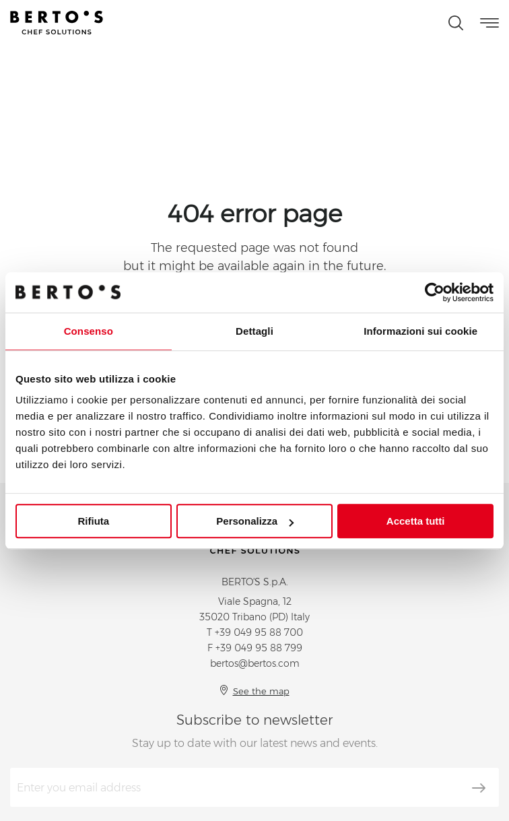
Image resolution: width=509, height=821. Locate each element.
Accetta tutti (415, 521)
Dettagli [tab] (254, 331)
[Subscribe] (479, 788)
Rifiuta (93, 521)
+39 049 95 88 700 (259, 632)
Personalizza (255, 521)
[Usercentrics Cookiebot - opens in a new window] (435, 292)
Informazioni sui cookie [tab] (420, 331)
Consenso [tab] (88, 331)
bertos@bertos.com (255, 663)
